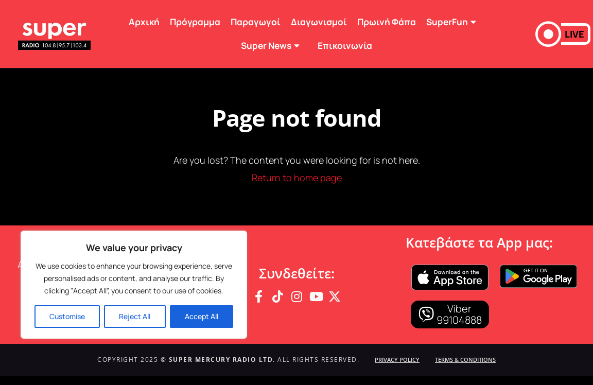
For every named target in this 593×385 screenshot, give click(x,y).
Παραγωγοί (256, 22)
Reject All (134, 316)
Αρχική (144, 22)
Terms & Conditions (465, 359)
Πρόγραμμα (195, 22)
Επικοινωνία (345, 45)
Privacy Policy (397, 359)
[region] (134, 285)
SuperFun (455, 22)
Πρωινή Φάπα (386, 22)
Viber (459, 309)
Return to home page (297, 177)
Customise (67, 316)
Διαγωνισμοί (319, 22)
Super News (274, 45)
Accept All (201, 316)
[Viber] (426, 314)
